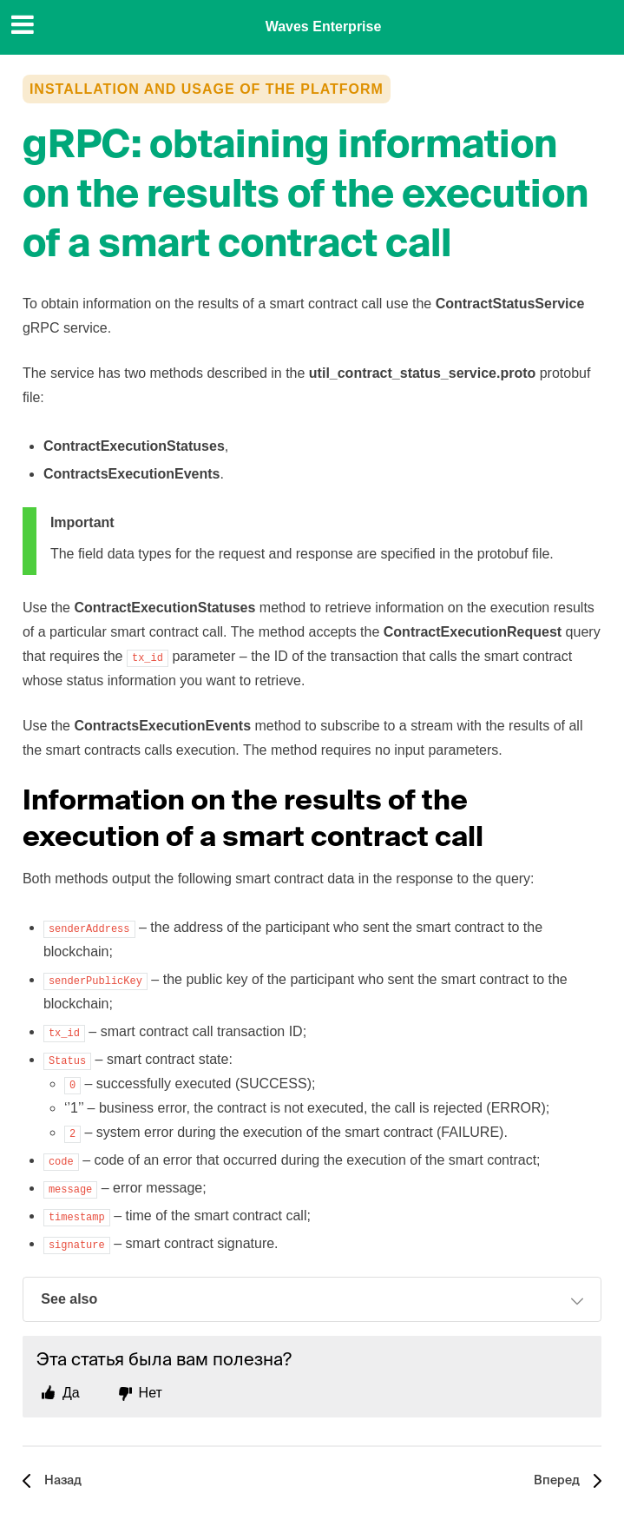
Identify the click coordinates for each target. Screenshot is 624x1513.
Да (71, 1392)
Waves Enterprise (324, 26)
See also (312, 1301)
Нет (150, 1392)
